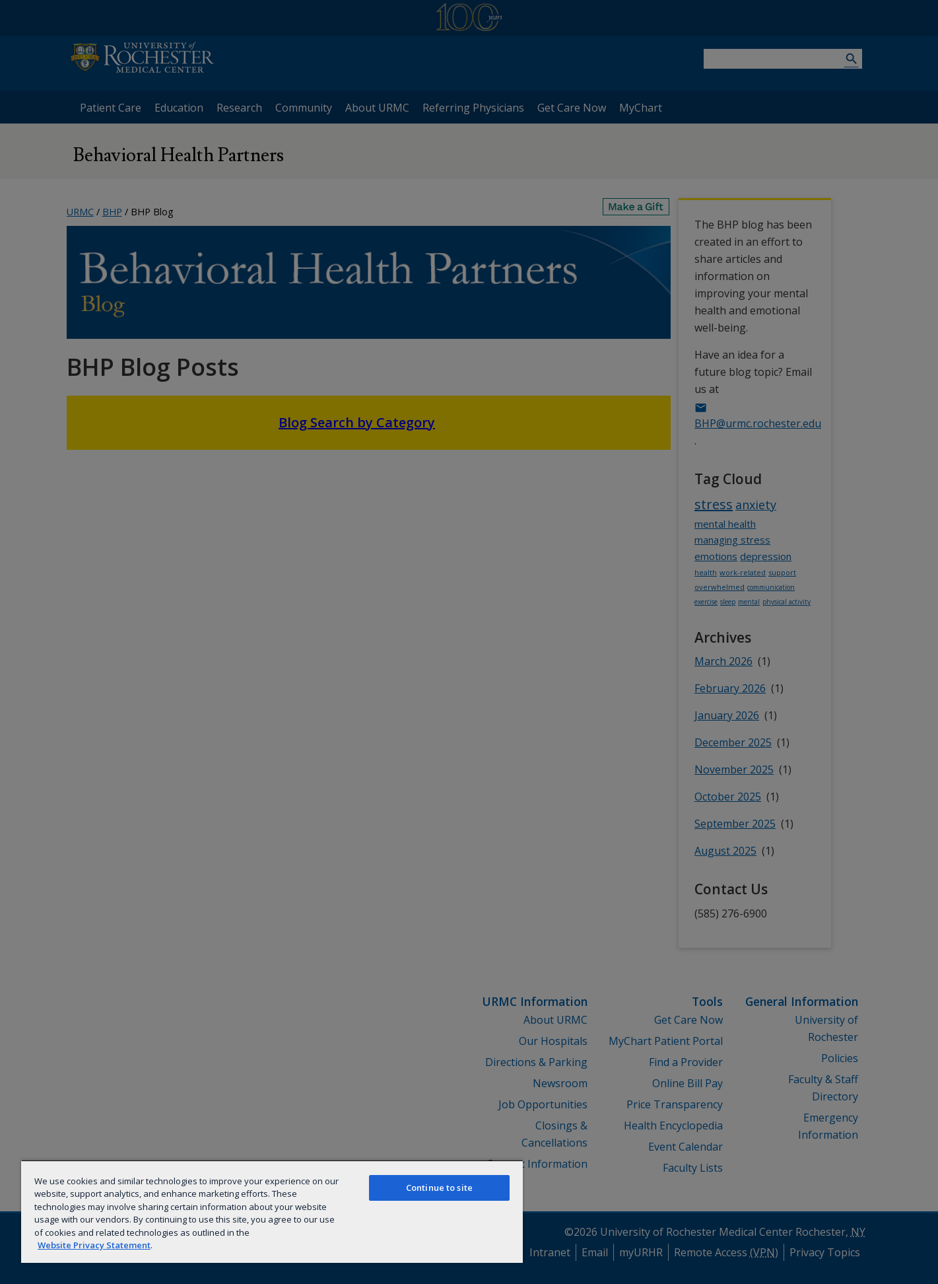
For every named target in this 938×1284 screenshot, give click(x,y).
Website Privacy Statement (94, 1245)
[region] (272, 1211)
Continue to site (439, 1188)
